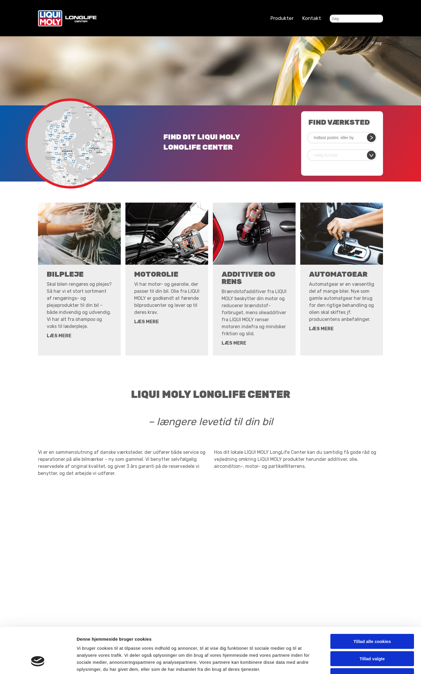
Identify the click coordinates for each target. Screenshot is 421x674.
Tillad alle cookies (372, 602)
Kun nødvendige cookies (372, 636)
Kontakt (311, 18)
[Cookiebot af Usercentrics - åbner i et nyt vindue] (37, 662)
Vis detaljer (304, 662)
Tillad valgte (372, 619)
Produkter (282, 18)
